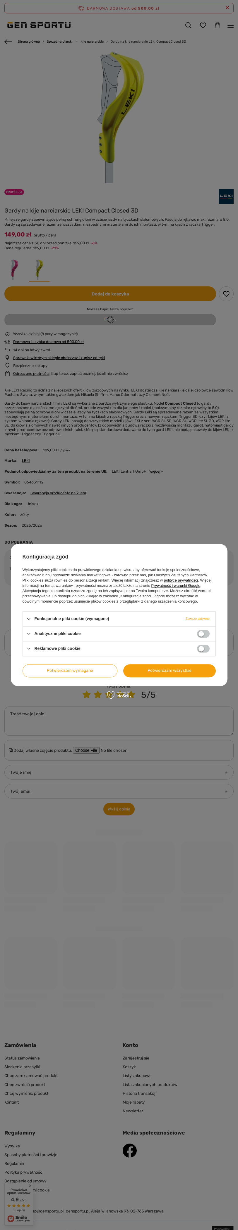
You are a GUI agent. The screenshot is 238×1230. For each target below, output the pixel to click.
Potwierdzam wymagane (70, 670)
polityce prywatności (181, 580)
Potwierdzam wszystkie (169, 670)
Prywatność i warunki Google (176, 585)
